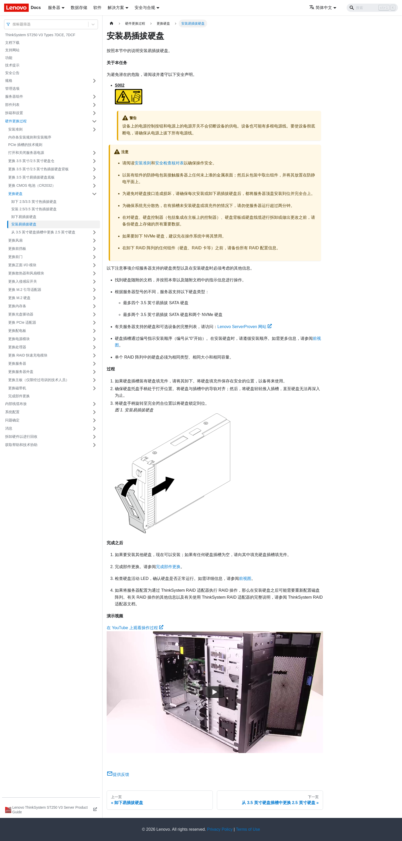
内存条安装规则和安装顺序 (29, 137)
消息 (8, 428)
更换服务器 (17, 363)
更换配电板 (17, 331)
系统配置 (12, 412)
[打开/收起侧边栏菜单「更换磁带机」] (94, 388)
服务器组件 (14, 96)
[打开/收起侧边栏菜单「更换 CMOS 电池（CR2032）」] (94, 186)
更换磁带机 (17, 388)
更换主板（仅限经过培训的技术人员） (38, 380)
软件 (97, 7)
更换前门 (15, 257)
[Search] (372, 8)
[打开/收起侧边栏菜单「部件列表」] (94, 105)
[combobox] (13, 24)
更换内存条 (17, 306)
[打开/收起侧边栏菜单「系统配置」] (94, 412)
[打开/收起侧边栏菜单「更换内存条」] (94, 306)
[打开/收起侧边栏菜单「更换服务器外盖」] (94, 372)
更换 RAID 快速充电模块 (27, 355)
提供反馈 (118, 774)
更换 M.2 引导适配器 (24, 290)
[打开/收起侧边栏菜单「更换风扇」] (94, 240)
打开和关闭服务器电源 (26, 153)
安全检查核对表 (169, 163)
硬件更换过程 (16, 121)
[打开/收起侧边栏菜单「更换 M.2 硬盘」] (94, 298)
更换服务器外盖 (20, 372)
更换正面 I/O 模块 (22, 265)
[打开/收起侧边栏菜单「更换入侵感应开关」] (94, 282)
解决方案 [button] (116, 7)
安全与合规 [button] (145, 7)
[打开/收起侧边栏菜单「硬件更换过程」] (94, 121)
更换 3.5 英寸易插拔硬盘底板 (31, 177)
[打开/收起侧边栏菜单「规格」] (94, 81)
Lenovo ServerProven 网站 (244, 326)
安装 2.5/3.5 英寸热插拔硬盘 (34, 209)
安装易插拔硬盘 (23, 224)
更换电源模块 (19, 339)
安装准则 (15, 129)
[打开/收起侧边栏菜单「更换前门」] (94, 257)
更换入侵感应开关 (22, 281)
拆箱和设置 (14, 113)
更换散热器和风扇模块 (26, 273)
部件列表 (12, 105)
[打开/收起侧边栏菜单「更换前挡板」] (94, 249)
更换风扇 (15, 240)
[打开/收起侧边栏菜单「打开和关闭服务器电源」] (94, 153)
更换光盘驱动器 (20, 314)
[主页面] (111, 23)
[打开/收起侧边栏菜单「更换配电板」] (94, 331)
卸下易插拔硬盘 (23, 217)
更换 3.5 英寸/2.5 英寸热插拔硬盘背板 (38, 169)
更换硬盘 (15, 194)
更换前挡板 (17, 248)
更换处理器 (17, 347)
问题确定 (12, 420)
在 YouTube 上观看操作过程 (135, 628)
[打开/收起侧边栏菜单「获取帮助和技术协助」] (94, 445)
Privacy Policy (220, 829)
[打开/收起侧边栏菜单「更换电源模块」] (94, 339)
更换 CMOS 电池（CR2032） (32, 185)
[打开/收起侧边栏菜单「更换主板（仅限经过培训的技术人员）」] (94, 380)
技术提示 (12, 65)
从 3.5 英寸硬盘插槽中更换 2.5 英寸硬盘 (43, 232)
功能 (8, 58)
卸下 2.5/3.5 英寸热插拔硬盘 (34, 202)
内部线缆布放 (16, 404)
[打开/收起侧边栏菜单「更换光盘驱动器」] (94, 314)
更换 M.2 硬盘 (19, 298)
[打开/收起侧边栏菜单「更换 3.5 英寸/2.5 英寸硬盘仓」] (94, 161)
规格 (8, 80)
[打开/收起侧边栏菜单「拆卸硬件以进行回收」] (94, 437)
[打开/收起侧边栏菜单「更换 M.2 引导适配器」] (94, 290)
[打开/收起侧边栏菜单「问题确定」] (94, 420)
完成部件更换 (19, 396)
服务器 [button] (54, 7)
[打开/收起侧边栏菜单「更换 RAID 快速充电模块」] (94, 355)
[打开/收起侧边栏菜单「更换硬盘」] (94, 194)
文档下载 (12, 43)
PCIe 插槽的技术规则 (25, 145)
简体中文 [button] (320, 7)
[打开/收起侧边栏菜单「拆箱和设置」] (94, 113)
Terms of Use (248, 829)
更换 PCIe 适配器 (22, 322)
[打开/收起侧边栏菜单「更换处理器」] (94, 347)
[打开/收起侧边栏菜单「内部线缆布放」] (94, 404)
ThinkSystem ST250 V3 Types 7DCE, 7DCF (40, 35)
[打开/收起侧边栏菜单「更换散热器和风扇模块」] (94, 273)
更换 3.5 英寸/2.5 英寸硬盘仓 (31, 161)
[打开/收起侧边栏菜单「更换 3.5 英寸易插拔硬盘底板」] (94, 177)
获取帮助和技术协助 (21, 445)
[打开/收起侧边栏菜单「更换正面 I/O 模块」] (94, 265)
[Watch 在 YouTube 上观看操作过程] (215, 692)
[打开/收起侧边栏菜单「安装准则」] (94, 129)
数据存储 (79, 7)
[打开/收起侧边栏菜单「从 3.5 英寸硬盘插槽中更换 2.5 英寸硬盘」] (94, 232)
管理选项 (12, 88)
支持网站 (12, 50)
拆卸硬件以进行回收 (21, 436)
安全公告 (12, 73)
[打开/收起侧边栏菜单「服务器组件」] (94, 97)
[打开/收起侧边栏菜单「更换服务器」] (94, 364)
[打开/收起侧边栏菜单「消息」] (94, 428)
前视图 (245, 578)
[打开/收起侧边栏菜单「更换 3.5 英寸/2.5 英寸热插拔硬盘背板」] (94, 169)
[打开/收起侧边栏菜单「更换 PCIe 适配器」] (94, 323)
